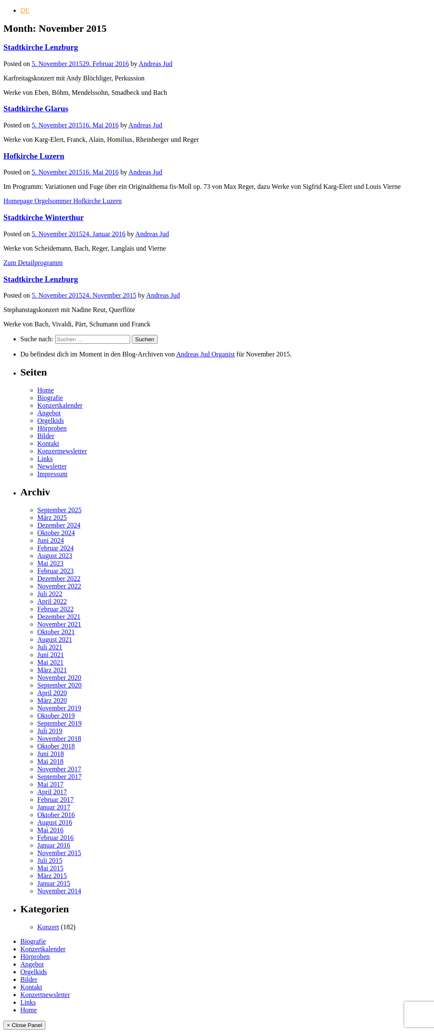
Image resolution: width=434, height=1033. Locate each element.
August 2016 (54, 822)
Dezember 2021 (59, 616)
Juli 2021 (49, 647)
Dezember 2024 (59, 525)
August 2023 (54, 555)
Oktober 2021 (56, 631)
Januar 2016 (53, 845)
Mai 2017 (50, 784)
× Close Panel (24, 1025)
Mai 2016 (50, 830)
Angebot (49, 413)
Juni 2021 (50, 654)
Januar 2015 (53, 883)
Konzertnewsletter (62, 451)
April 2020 (52, 692)
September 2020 (59, 685)
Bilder (45, 435)
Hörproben (52, 428)
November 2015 (59, 852)
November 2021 (59, 624)
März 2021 (52, 670)
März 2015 (52, 875)
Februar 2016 (55, 837)
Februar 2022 (55, 609)
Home (45, 390)
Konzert (48, 927)
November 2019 (59, 708)
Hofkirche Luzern (33, 156)
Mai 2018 (50, 761)
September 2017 (59, 776)
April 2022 (52, 601)
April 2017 (52, 791)
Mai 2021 (50, 662)
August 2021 (54, 639)
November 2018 (59, 738)
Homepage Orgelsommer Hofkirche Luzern (62, 200)
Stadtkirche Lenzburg (40, 47)
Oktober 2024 (56, 532)
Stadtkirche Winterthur (43, 217)
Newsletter (52, 466)
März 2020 (52, 700)
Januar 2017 (53, 807)
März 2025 (52, 517)
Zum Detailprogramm (33, 262)
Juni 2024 (50, 540)
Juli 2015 (49, 860)
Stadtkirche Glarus (35, 108)
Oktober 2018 (56, 746)
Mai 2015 (50, 868)
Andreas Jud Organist (205, 354)
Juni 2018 (50, 753)
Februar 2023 (55, 571)
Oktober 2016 (56, 814)
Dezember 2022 (59, 578)
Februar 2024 (55, 548)
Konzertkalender (60, 405)
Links (45, 458)
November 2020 (59, 677)
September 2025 (59, 510)
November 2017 (59, 769)
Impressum (52, 474)
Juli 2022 (49, 593)
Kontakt (48, 443)
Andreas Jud (155, 63)
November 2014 (59, 891)
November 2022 (59, 586)
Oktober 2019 (56, 715)
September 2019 (59, 723)
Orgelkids (50, 420)
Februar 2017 (55, 799)
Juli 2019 (49, 731)
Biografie (50, 397)
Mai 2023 (50, 563)
